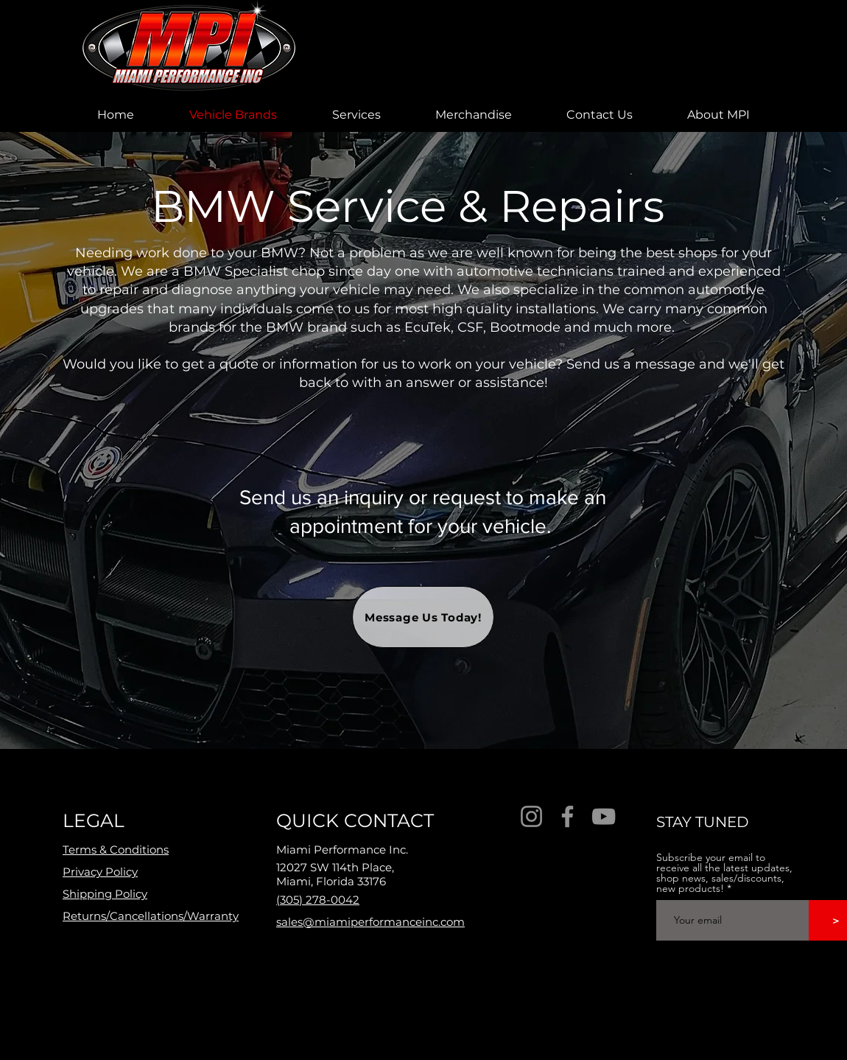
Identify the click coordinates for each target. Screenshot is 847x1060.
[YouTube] (603, 816)
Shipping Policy (105, 894)
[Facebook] (567, 816)
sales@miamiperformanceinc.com (370, 922)
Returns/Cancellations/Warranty (151, 916)
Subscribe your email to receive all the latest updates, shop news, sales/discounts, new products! (724, 872)
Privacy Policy (100, 872)
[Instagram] (531, 816)
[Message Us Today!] (423, 617)
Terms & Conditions (116, 850)
